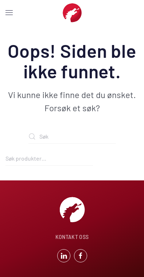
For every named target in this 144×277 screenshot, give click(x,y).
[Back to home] (72, 13)
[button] (9, 13)
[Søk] (72, 136)
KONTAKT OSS (72, 236)
